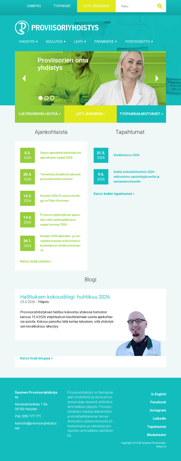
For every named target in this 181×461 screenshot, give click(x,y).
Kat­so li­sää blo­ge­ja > (36, 358)
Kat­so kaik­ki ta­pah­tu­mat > (114, 194)
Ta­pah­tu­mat (156, 427)
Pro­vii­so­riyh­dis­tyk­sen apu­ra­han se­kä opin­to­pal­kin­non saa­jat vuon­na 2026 (60, 219)
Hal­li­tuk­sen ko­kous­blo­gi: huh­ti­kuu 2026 (65, 297)
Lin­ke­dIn (159, 419)
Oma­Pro (34, 6)
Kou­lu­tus (56, 42)
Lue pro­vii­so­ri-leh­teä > (39, 114)
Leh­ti (80, 42)
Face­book (158, 402)
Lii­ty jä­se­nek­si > (90, 114)
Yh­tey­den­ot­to (139, 42)
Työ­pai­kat (62, 6)
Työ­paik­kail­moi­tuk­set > (141, 114)
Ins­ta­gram (158, 410)
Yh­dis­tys (28, 42)
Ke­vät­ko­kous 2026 (126, 155)
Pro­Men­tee (105, 42)
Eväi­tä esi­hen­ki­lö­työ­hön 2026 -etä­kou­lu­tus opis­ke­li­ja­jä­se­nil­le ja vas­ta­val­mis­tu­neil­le (136, 176)
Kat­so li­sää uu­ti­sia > (36, 261)
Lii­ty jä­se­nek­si (96, 6)
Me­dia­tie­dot (156, 435)
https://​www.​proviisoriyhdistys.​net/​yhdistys (90, 78)
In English (158, 394)
